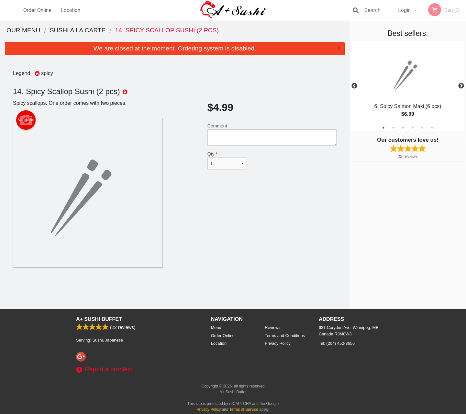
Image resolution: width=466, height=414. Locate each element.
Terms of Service (243, 409)
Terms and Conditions (285, 335)
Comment (272, 134)
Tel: (337, 343)
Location (70, 10)
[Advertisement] (175, 288)
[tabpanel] (408, 86)
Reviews (272, 327)
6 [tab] (432, 128)
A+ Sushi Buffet (99, 319)
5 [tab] (422, 128)
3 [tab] (403, 128)
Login (404, 10)
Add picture (26, 120)
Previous (354, 86)
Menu (216, 327)
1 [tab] (383, 128)
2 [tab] (393, 128)
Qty (227, 160)
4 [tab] (412, 128)
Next (461, 86)
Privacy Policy (278, 343)
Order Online (37, 10)
